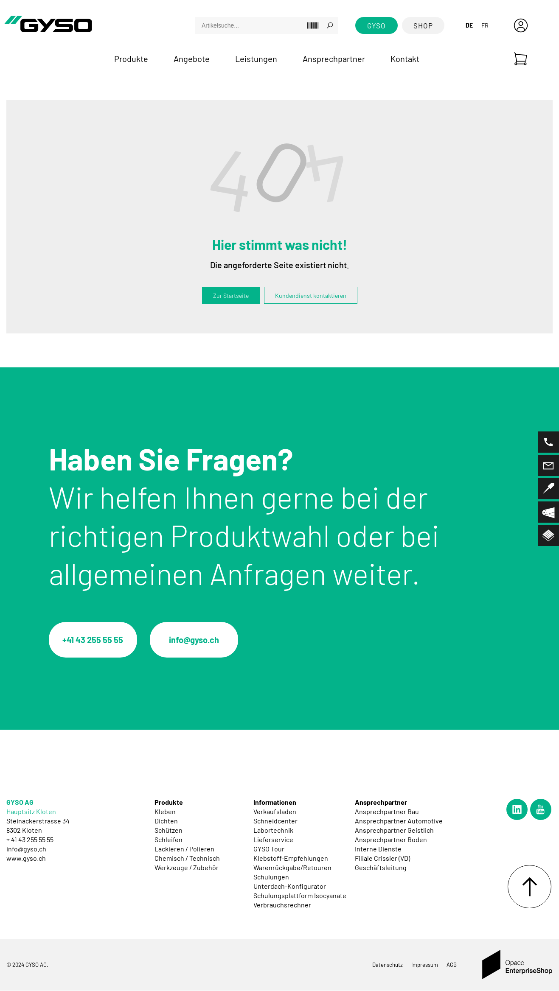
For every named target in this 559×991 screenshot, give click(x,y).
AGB (452, 965)
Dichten (166, 821)
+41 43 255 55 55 (93, 640)
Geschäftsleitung (381, 868)
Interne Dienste (378, 849)
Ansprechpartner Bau (387, 812)
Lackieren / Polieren (184, 849)
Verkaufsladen (274, 812)
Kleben (165, 812)
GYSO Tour (268, 849)
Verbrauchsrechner (282, 905)
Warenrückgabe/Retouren (292, 868)
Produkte (131, 58)
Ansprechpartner (334, 58)
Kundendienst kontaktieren (310, 295)
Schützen (168, 830)
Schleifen (168, 840)
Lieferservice (273, 840)
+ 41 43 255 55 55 (29, 840)
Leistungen (256, 58)
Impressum (424, 965)
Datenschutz (387, 965)
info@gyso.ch (195, 640)
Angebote (192, 58)
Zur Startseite (231, 295)
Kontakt (404, 58)
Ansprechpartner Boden (391, 840)
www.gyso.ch (26, 858)
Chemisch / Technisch (187, 858)
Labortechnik (273, 830)
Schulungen (271, 877)
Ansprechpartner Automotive (399, 821)
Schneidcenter (275, 821)
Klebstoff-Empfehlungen (290, 858)
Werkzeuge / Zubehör (186, 868)
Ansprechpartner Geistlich (394, 830)
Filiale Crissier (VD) (382, 858)
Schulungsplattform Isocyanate (299, 896)
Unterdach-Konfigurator (289, 886)
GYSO (376, 25)
